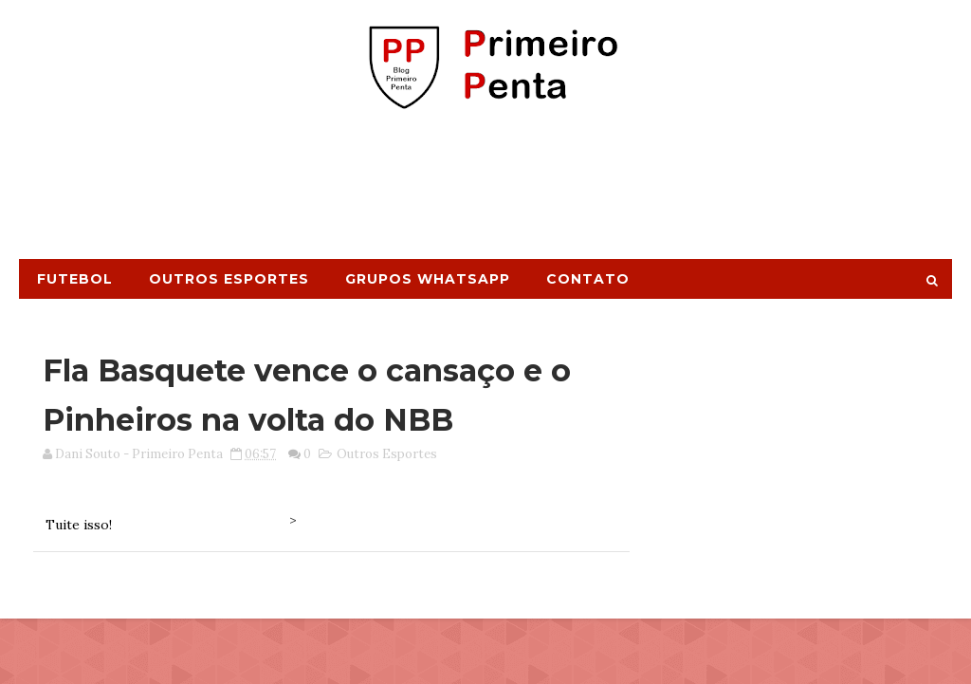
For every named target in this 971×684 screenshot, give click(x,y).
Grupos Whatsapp (427, 278)
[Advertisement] (485, 192)
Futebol (75, 278)
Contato (588, 278)
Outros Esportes (229, 278)
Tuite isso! (79, 524)
